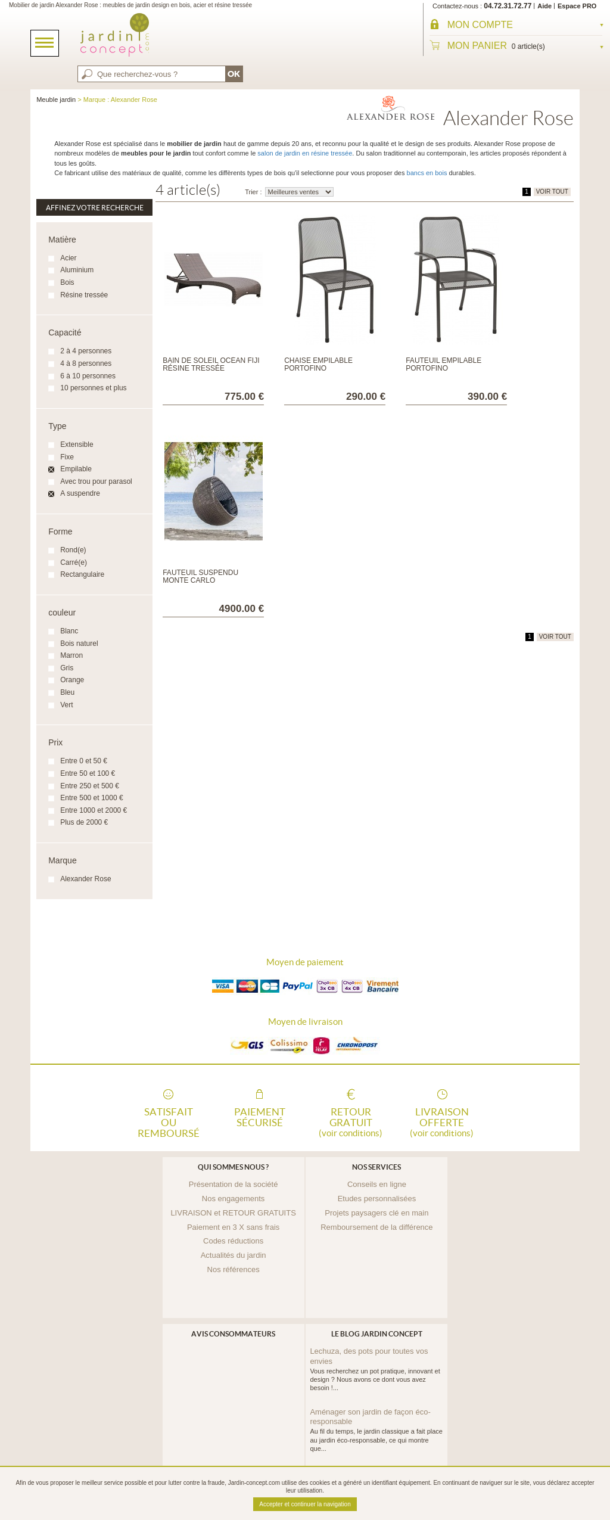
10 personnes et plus (93, 388)
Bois (67, 282)
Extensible (76, 444)
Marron (71, 655)
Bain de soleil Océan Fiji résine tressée (211, 364)
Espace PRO (577, 6)
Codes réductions (233, 1240)
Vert (66, 705)
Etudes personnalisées (377, 1198)
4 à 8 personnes (85, 363)
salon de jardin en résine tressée (304, 153)
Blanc (69, 631)
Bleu (67, 692)
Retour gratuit (351, 1121)
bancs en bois (427, 172)
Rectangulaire (82, 574)
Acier (68, 258)
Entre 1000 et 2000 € (93, 810)
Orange (72, 680)
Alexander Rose (85, 879)
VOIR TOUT (552, 191)
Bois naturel (79, 643)
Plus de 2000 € (84, 822)
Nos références (233, 1269)
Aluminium (77, 270)
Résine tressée (84, 295)
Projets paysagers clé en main (376, 1212)
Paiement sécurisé (259, 1117)
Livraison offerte (442, 1121)
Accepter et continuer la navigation (304, 1504)
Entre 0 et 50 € (83, 761)
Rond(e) (73, 550)
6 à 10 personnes (88, 376)
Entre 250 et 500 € (89, 786)
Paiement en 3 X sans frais (233, 1227)
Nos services (376, 1167)
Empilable (76, 469)
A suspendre (80, 493)
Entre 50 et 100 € (87, 773)
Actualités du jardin (233, 1255)
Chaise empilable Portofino (318, 364)
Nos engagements (233, 1198)
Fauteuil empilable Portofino (443, 364)
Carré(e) (73, 562)
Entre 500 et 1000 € (91, 798)
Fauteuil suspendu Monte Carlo (200, 576)
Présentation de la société (233, 1184)
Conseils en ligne (376, 1184)
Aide (544, 6)
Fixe (67, 457)
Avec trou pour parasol (96, 481)
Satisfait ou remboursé (169, 1121)
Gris (66, 668)
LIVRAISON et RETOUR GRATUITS (232, 1212)
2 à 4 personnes (85, 351)
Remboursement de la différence (376, 1227)
